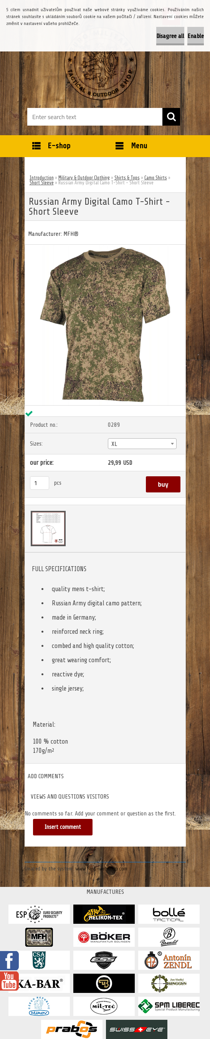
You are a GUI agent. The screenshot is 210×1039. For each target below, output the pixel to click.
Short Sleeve (42, 183)
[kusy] (39, 483)
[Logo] (100, 63)
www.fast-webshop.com (101, 869)
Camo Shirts (155, 178)
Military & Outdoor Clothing (84, 178)
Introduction (42, 178)
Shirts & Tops (127, 178)
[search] (171, 117)
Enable (195, 36)
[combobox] (142, 443)
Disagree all (170, 36)
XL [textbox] (114, 444)
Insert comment (63, 827)
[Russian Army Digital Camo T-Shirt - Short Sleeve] (105, 247)
